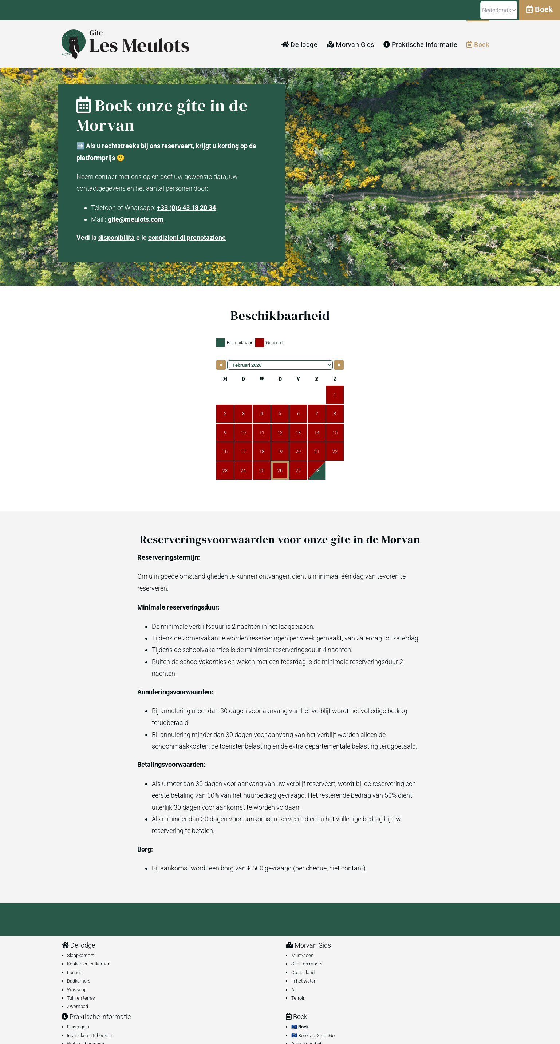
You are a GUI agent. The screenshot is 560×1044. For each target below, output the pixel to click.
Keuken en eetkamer (88, 963)
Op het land (303, 972)
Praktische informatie (96, 1016)
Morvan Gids (308, 945)
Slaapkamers (80, 955)
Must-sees (302, 955)
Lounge (74, 972)
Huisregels (78, 1026)
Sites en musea (307, 963)
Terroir (297, 998)
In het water (303, 981)
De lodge (78, 945)
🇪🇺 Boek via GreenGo (313, 1035)
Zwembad (77, 1006)
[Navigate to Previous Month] (221, 365)
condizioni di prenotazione (187, 237)
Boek (296, 1016)
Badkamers (79, 981)
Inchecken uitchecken (89, 1035)
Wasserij (76, 989)
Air (294, 989)
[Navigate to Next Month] (339, 365)
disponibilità (116, 237)
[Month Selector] (280, 365)
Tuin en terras (81, 998)
